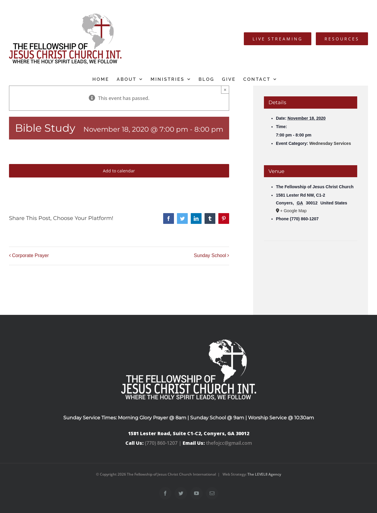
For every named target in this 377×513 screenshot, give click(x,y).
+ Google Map (293, 210)
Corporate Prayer (30, 255)
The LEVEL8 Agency (264, 474)
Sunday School (210, 255)
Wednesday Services (330, 143)
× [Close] (225, 89)
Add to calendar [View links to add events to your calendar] (119, 171)
